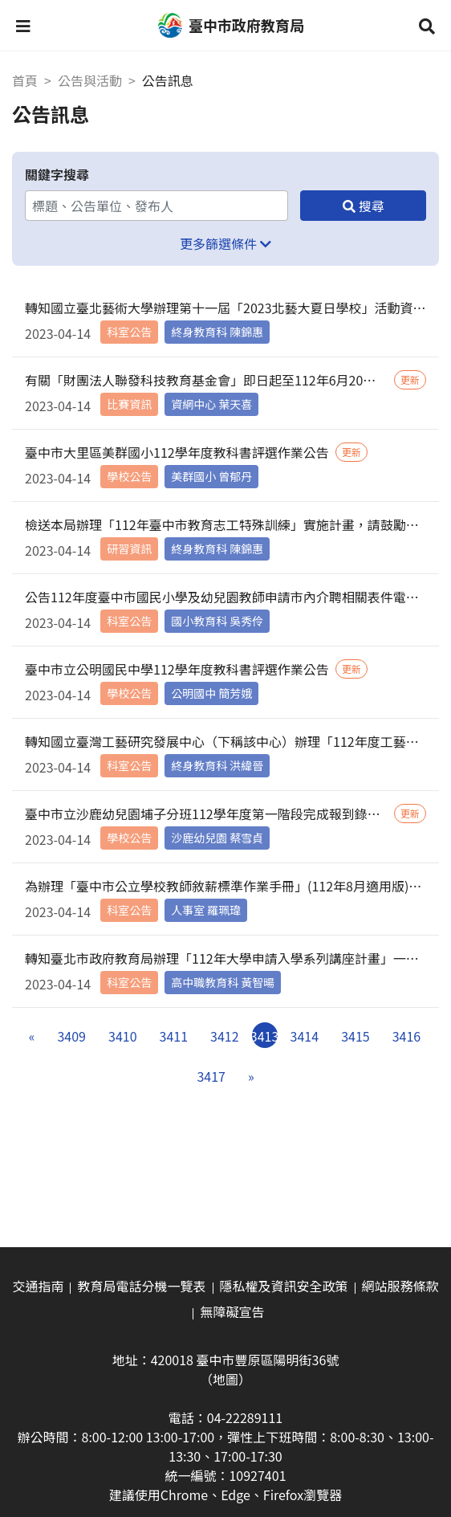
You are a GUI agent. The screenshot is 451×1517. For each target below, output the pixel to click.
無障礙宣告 (232, 1311)
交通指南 (37, 1285)
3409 (71, 1036)
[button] (23, 26)
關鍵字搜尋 (57, 174)
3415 (355, 1036)
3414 (305, 1036)
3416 (406, 1036)
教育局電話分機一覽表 (141, 1285)
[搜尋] (363, 205)
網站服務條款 (400, 1285)
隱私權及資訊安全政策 (284, 1285)
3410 (122, 1036)
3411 (174, 1036)
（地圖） (225, 1379)
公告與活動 (90, 80)
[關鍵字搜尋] (156, 205)
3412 (224, 1036)
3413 (265, 1036)
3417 (211, 1076)
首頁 (25, 80)
